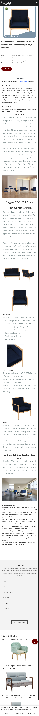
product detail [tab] (19, 78)
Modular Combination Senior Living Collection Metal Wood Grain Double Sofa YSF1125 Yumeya (18, 696)
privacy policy (29, 709)
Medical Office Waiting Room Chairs (12, 639)
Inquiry (7, 68)
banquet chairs (24, 81)
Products (27, 639)
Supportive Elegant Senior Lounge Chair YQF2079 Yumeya (16, 667)
